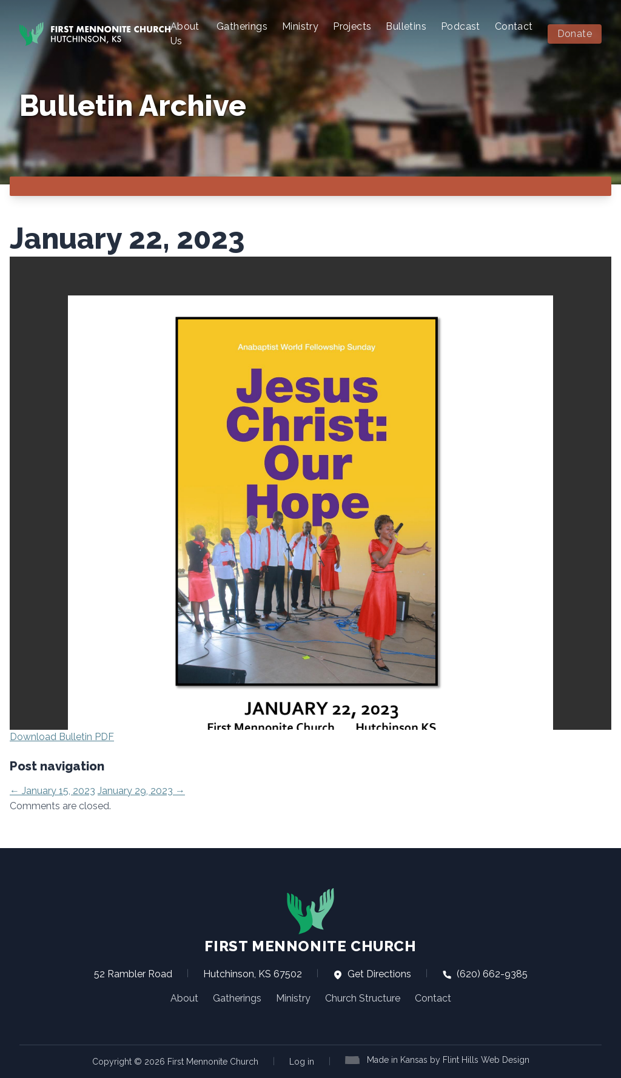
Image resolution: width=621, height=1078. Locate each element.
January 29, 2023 (141, 791)
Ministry (300, 26)
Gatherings (242, 26)
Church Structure (362, 998)
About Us (185, 34)
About (184, 998)
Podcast (460, 26)
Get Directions (372, 974)
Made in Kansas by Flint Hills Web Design (448, 1060)
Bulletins (406, 26)
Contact (514, 26)
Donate (574, 33)
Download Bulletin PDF (62, 737)
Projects (352, 26)
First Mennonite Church (310, 921)
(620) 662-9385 (485, 974)
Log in (301, 1061)
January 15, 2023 (52, 791)
